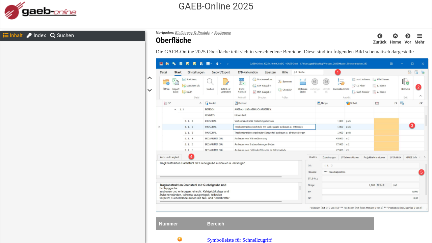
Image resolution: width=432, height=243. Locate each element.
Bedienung (222, 32)
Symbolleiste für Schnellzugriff (239, 240)
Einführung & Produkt (192, 32)
